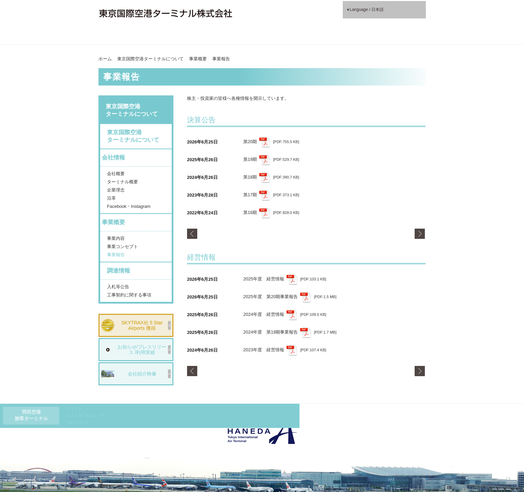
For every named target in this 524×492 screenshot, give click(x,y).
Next (420, 234)
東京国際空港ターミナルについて (138, 38)
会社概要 (116, 173)
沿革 (111, 198)
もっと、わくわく (303, 35)
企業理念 (116, 190)
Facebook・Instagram (129, 206)
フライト (308, 6)
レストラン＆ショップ (320, 13)
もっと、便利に (221, 35)
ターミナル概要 (122, 181)
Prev (192, 234)
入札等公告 (118, 286)
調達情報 (118, 270)
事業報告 (116, 254)
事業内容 (116, 238)
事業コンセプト (122, 246)
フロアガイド (312, 20)
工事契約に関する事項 (129, 294)
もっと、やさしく (385, 35)
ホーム (105, 58)
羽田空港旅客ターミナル (265, 13)
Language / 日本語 (370, 13)
